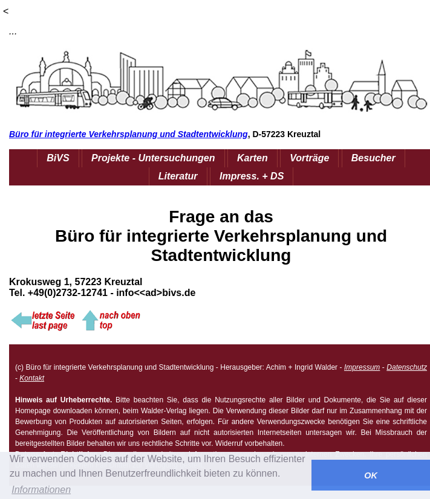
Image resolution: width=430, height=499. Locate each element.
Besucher (373, 158)
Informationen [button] (41, 490)
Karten (252, 158)
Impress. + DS (252, 176)
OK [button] (370, 475)
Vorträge (309, 158)
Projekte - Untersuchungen (153, 158)
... (13, 31)
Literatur (178, 176)
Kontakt (31, 378)
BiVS (58, 158)
